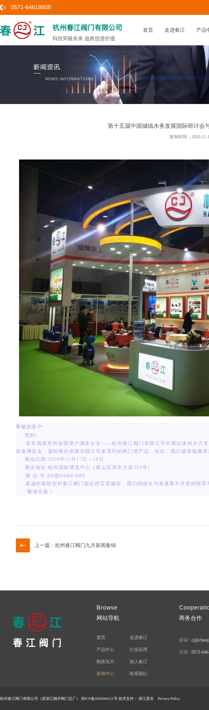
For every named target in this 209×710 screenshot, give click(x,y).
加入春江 (138, 661)
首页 (148, 30)
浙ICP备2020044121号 (99, 698)
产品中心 (105, 649)
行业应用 (138, 649)
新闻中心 (105, 673)
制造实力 (105, 661)
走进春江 (175, 30)
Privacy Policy (169, 698)
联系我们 (138, 673)
